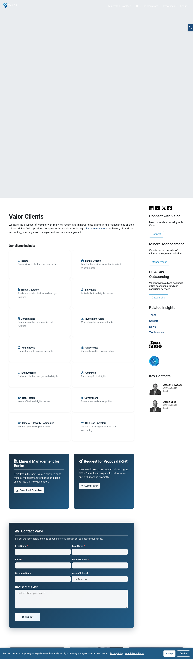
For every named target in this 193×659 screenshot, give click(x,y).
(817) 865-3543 (170, 388)
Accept (169, 653)
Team (152, 315)
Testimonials (157, 332)
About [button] (183, 6)
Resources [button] (169, 6)
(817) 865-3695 (170, 405)
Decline (183, 653)
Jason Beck (169, 401)
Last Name (78, 546)
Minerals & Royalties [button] (120, 6)
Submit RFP (89, 485)
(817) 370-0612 (190, 32)
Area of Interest (81, 573)
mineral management (96, 228)
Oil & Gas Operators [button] (147, 6)
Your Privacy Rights (134, 653)
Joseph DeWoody (172, 384)
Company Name (23, 573)
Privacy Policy (116, 653)
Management (159, 262)
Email (18, 559)
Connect (156, 234)
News (152, 326)
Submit (27, 617)
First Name (21, 546)
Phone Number (80, 559)
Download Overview (29, 490)
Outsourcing (159, 297)
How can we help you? (26, 587)
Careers (153, 320)
